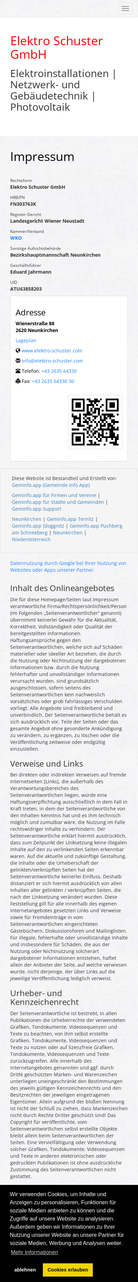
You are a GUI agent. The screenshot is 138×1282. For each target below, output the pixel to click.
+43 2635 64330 (59, 371)
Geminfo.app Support (36, 509)
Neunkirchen (26, 519)
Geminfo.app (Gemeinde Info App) (51, 485)
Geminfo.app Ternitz (70, 519)
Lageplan (26, 340)
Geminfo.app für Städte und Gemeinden (58, 502)
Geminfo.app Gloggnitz (38, 526)
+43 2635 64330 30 (53, 381)
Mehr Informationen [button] (34, 1252)
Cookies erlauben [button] (68, 1269)
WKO (16, 238)
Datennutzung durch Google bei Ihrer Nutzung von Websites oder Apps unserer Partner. (68, 566)
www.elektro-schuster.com (52, 350)
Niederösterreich (31, 539)
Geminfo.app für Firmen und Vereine (54, 495)
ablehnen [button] (25, 1269)
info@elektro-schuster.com (52, 361)
